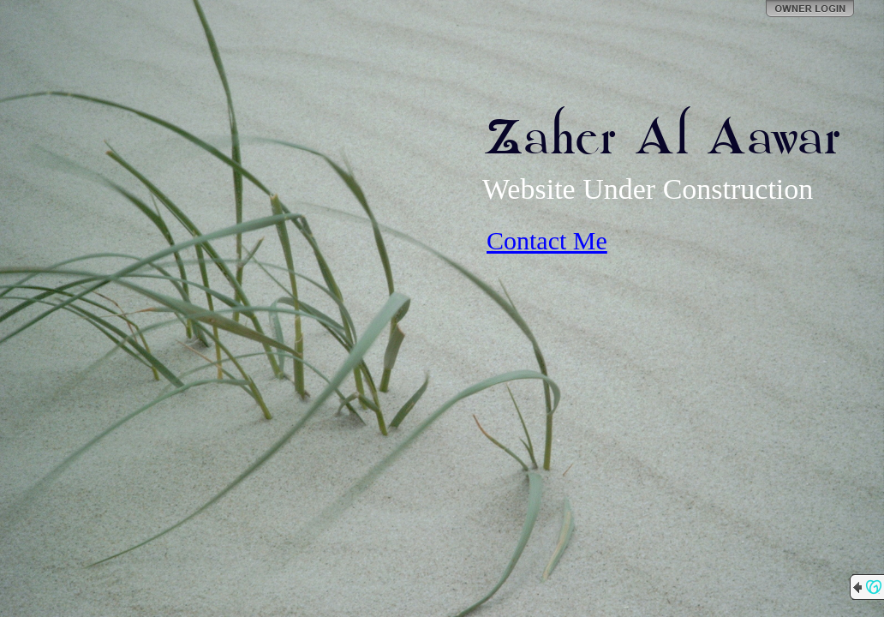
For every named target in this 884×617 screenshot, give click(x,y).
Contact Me (547, 240)
